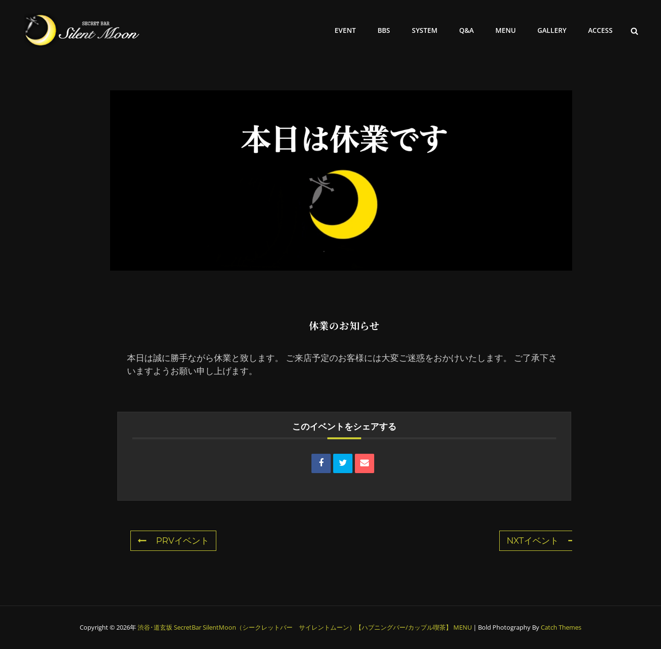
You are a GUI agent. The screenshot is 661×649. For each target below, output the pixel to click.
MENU (505, 30)
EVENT (345, 30)
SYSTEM (424, 30)
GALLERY (551, 30)
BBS (384, 30)
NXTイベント (541, 540)
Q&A (466, 30)
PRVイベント (173, 540)
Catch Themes (561, 627)
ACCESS (600, 30)
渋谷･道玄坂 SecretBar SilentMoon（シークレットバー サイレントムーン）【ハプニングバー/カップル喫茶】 (295, 627)
